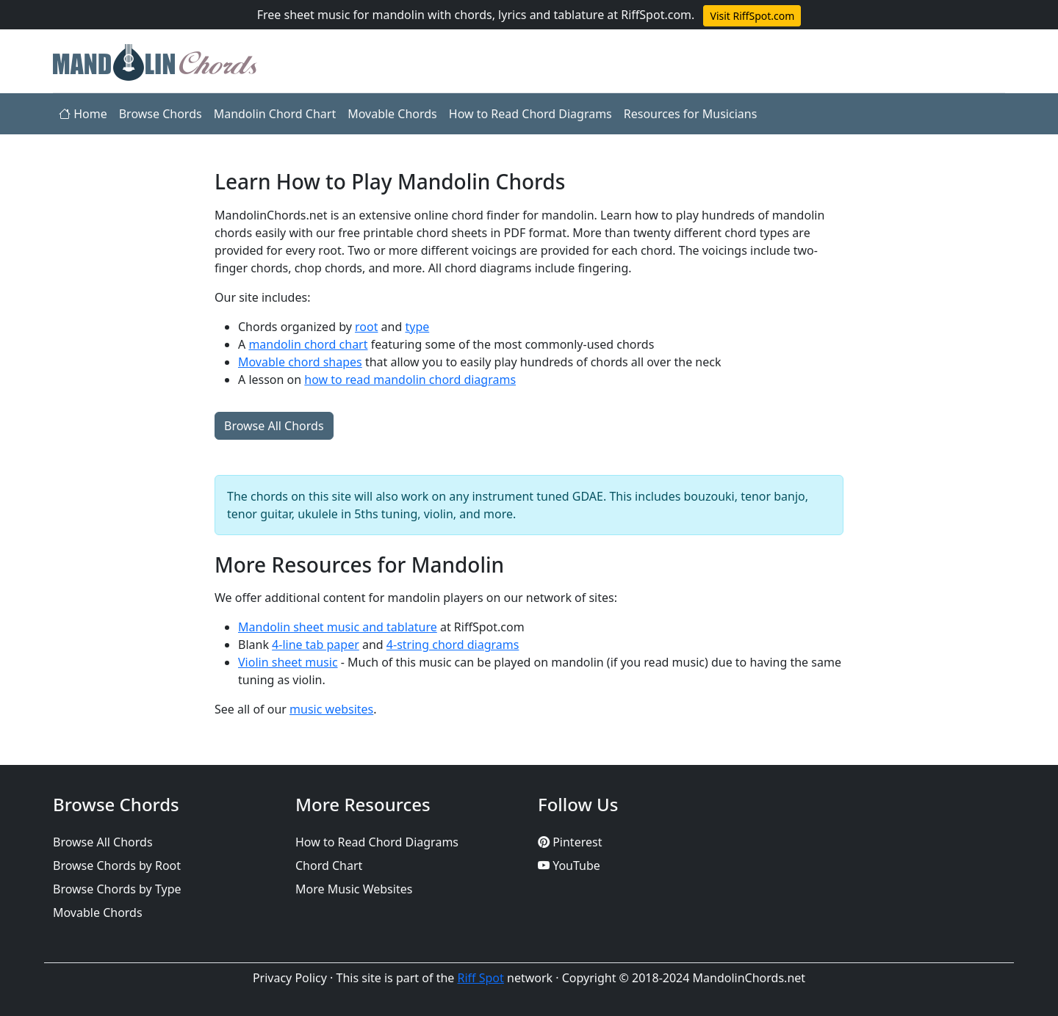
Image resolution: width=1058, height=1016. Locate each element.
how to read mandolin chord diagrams (410, 379)
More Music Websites (353, 889)
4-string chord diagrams (452, 644)
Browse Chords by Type (117, 889)
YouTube (569, 865)
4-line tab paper (315, 644)
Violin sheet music (288, 662)
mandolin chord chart (307, 344)
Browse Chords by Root (117, 865)
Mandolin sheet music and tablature (337, 627)
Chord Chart (328, 865)
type (417, 327)
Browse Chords (160, 114)
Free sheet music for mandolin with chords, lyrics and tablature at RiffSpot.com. (476, 15)
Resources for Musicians (690, 114)
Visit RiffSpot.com (752, 16)
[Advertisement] (125, 390)
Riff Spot (481, 978)
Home (83, 114)
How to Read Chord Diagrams (530, 114)
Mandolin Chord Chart (275, 114)
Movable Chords (392, 114)
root (366, 327)
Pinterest (570, 842)
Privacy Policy (290, 978)
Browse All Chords (274, 426)
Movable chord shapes (300, 362)
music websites (331, 709)
